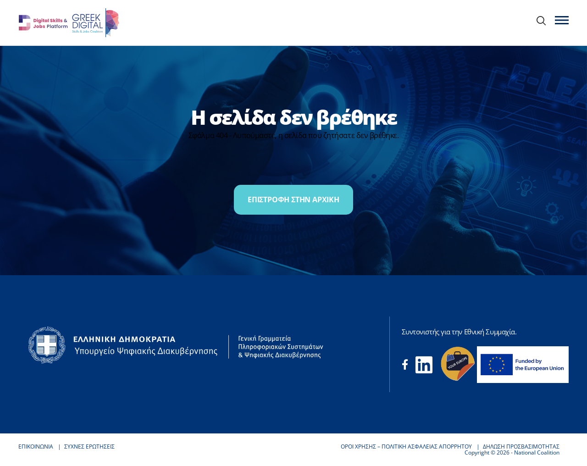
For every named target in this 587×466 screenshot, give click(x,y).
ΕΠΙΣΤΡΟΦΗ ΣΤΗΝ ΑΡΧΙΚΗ (293, 199)
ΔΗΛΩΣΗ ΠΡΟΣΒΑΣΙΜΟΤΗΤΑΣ (521, 446)
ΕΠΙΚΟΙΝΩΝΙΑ (35, 446)
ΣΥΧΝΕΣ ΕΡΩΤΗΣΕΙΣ (89, 446)
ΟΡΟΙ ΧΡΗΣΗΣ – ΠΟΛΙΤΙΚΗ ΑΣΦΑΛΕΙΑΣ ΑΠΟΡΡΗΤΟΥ (406, 446)
